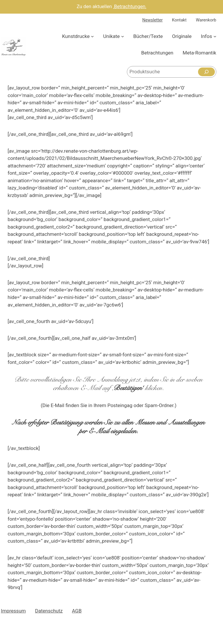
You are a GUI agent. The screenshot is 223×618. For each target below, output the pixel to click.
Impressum (13, 611)
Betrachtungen (129, 6)
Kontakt (179, 20)
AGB (77, 611)
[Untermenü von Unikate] (122, 36)
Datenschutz (49, 611)
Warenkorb (206, 20)
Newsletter (152, 20)
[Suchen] (206, 72)
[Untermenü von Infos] (214, 36)
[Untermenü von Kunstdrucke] (92, 36)
